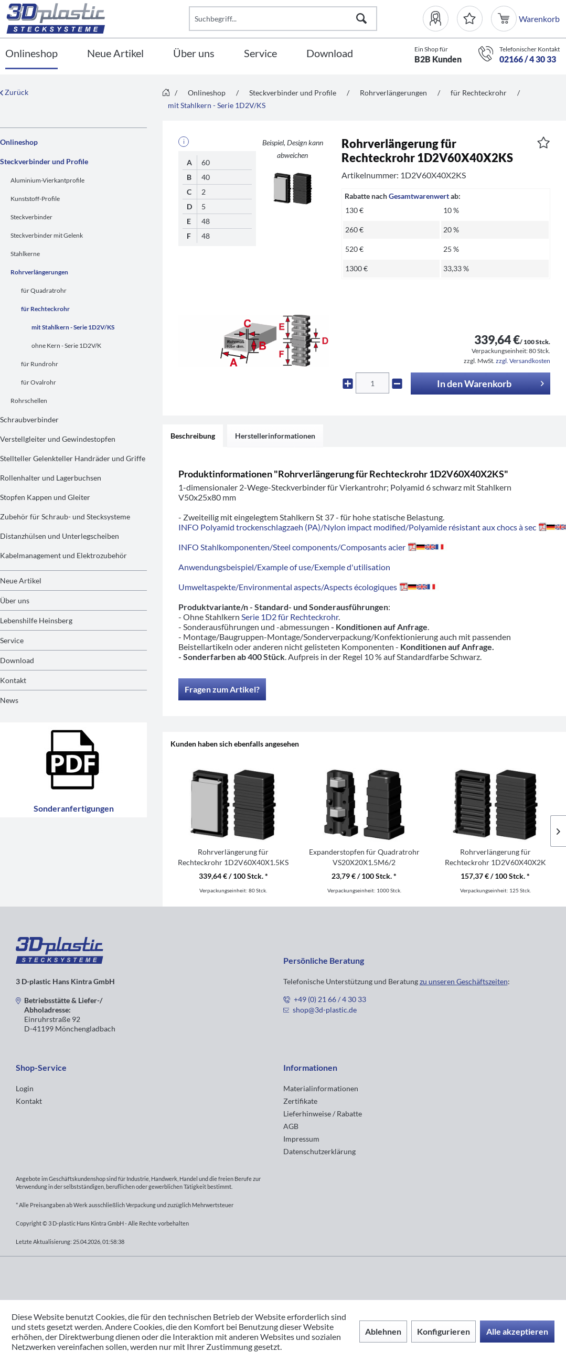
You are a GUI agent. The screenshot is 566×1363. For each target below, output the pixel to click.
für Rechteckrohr (45, 309)
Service (12, 640)
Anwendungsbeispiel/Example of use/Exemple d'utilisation (284, 567)
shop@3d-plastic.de (325, 1009)
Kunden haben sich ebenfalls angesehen (234, 743)
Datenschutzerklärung (319, 1151)
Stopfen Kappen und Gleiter (45, 497)
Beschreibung (192, 435)
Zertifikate (300, 1100)
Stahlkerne (25, 254)
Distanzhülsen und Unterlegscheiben (59, 535)
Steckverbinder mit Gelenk (46, 235)
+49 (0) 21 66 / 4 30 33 (330, 999)
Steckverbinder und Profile (44, 161)
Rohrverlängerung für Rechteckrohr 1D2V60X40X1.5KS (233, 857)
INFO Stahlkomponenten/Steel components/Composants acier (312, 547)
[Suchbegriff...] (283, 18)
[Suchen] (361, 19)
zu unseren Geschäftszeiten (464, 981)
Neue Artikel (20, 580)
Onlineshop (19, 141)
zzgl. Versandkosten (523, 361)
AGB (290, 1126)
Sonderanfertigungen (73, 770)
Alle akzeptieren (517, 1331)
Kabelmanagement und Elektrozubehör (63, 555)
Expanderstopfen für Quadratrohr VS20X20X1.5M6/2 (364, 857)
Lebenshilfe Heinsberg (36, 620)
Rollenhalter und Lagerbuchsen (50, 477)
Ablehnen (383, 1331)
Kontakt (13, 680)
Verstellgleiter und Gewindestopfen (57, 438)
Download (17, 660)
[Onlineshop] (31, 53)
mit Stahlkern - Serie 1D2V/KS (72, 327)
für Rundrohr (39, 364)
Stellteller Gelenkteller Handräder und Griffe (72, 458)
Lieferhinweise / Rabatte (322, 1113)
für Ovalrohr (38, 382)
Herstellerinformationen (275, 435)
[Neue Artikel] (115, 53)
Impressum (301, 1138)
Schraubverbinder (29, 419)
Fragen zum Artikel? (222, 689)
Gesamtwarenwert (419, 195)
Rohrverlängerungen (39, 272)
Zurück (14, 92)
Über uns (14, 600)
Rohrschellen (28, 400)
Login (25, 1088)
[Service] (260, 53)
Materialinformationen (320, 1088)
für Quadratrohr (44, 290)
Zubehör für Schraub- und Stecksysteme (65, 516)
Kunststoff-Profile (35, 199)
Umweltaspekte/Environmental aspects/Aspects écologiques (308, 587)
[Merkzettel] (470, 18)
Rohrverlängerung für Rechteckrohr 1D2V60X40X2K (495, 857)
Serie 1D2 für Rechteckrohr (289, 617)
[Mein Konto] (440, 18)
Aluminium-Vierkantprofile (47, 180)
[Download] (329, 53)
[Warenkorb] (505, 18)
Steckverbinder (31, 217)
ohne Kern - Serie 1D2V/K (66, 345)
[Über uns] (194, 53)
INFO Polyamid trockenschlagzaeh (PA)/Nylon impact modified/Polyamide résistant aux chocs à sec (372, 527)
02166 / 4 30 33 (527, 59)
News (9, 700)
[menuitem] (440, 18)
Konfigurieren (443, 1331)
